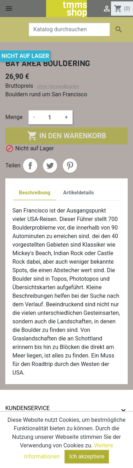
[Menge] (49, 117)
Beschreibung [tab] (34, 193)
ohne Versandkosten (58, 86)
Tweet (50, 165)
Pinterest (70, 165)
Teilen (30, 165)
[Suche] (69, 29)
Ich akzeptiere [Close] (86, 457)
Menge (14, 117)
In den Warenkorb (66, 135)
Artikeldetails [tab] (78, 193)
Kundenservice (27, 408)
